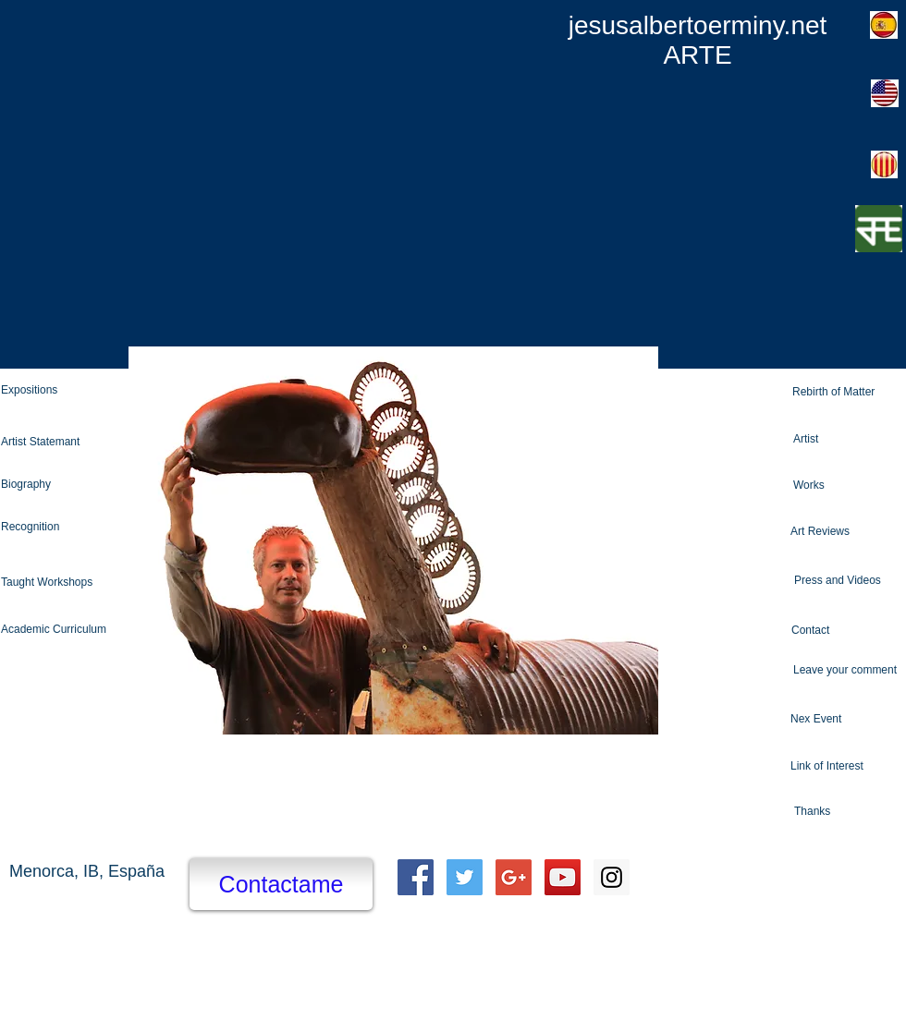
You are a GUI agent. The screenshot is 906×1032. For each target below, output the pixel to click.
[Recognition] (71, 527)
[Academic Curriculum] (71, 629)
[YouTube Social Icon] (563, 877)
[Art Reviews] (846, 531)
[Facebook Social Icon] (416, 877)
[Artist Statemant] (71, 442)
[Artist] (849, 439)
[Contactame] (281, 884)
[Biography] (69, 485)
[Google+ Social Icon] (514, 877)
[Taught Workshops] (71, 582)
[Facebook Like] (766, 876)
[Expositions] (71, 390)
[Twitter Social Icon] (465, 877)
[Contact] (848, 630)
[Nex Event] (847, 720)
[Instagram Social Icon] (612, 877)
